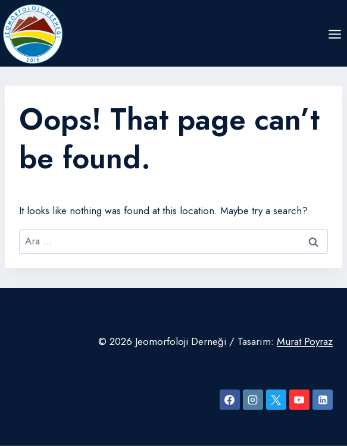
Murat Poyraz (305, 341)
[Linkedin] (322, 400)
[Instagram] (253, 400)
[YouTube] (299, 400)
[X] (276, 400)
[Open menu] (334, 34)
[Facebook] (230, 400)
